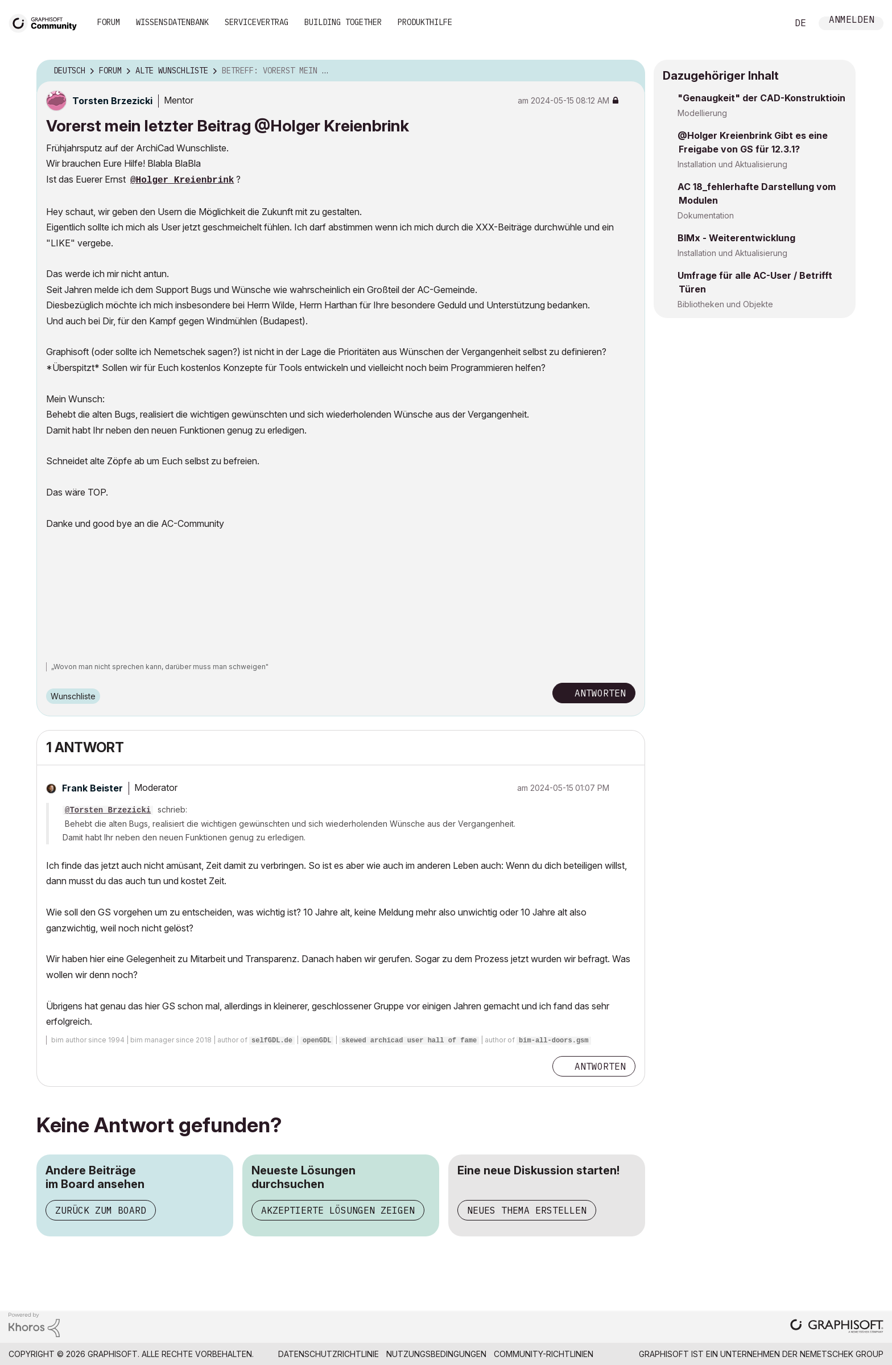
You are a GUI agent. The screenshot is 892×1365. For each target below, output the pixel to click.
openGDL (317, 1041)
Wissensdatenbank (172, 22)
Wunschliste (73, 696)
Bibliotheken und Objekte (725, 304)
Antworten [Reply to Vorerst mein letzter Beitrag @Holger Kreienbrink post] (600, 693)
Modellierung (702, 113)
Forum (108, 22)
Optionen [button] (629, 71)
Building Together (343, 22)
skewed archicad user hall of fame (409, 1041)
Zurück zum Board (100, 1210)
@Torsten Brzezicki (108, 810)
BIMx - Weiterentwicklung (736, 238)
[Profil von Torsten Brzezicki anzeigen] (112, 100)
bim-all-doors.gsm (553, 1041)
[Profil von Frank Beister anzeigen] (92, 788)
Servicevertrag (256, 22)
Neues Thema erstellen (527, 1210)
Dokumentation (706, 215)
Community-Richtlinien (543, 1354)
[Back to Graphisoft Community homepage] (47, 22)
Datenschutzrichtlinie (328, 1354)
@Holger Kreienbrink (182, 180)
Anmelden (851, 21)
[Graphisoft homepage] (836, 1327)
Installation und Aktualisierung (732, 164)
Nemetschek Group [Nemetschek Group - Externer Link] (841, 1354)
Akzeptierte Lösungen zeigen (338, 1210)
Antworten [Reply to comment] (600, 1066)
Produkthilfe (425, 22)
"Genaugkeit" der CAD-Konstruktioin (761, 98)
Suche (766, 23)
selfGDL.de (271, 1041)
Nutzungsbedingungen (436, 1354)
